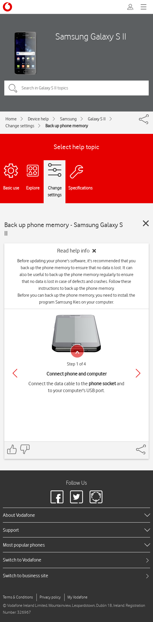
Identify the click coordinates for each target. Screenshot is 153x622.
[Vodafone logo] (7, 6)
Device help (38, 119)
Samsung (68, 119)
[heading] (76, 515)
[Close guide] (146, 223)
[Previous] (15, 373)
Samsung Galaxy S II (90, 36)
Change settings (19, 125)
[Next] (138, 373)
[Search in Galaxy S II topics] (76, 88)
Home (11, 119)
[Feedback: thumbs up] (12, 449)
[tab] (76, 560)
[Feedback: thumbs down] (25, 449)
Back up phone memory (66, 125)
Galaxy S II (97, 119)
